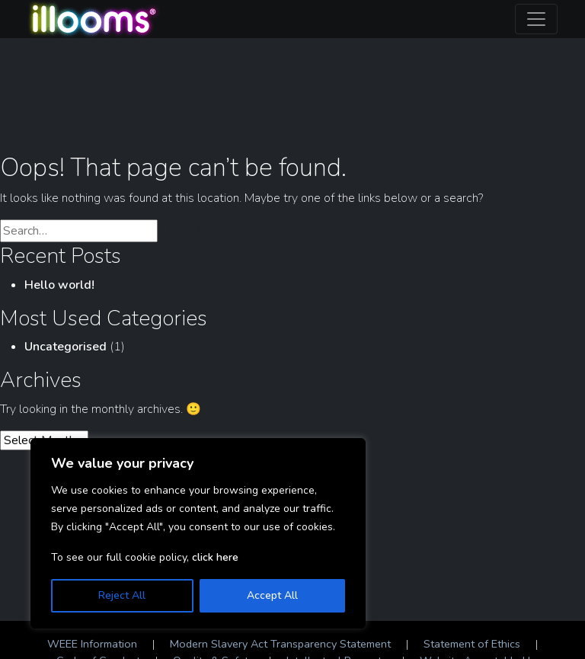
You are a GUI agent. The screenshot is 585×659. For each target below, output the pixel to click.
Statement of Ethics (472, 643)
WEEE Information (92, 643)
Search (193, 232)
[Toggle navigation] (536, 19)
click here (215, 557)
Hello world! (59, 285)
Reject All (121, 595)
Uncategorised (65, 346)
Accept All (272, 595)
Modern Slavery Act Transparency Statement (280, 643)
